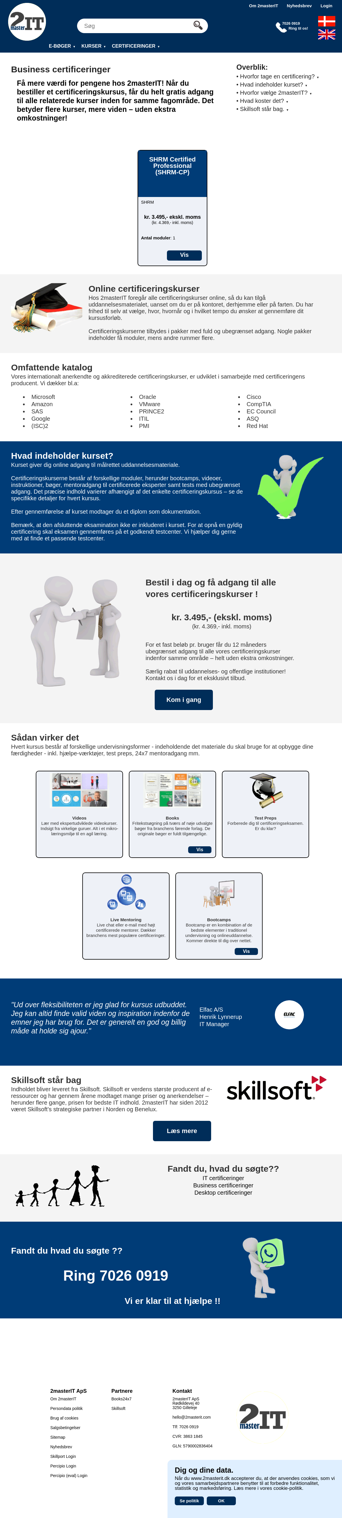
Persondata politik (66, 1408)
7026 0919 (133, 1276)
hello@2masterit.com (191, 1417)
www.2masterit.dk (210, 1478)
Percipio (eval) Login (69, 1475)
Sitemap (57, 1437)
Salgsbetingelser (65, 1427)
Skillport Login (63, 1456)
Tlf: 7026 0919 (185, 1426)
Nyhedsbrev (299, 5)
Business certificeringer (223, 1185)
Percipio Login (63, 1466)
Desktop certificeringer (223, 1192)
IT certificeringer (223, 1178)
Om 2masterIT (263, 5)
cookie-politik (287, 1488)
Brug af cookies (64, 1418)
